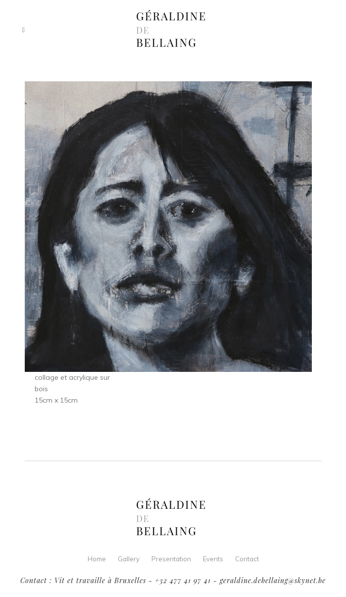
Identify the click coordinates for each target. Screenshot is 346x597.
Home (97, 559)
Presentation (171, 559)
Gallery (129, 559)
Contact (247, 559)
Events (213, 559)
